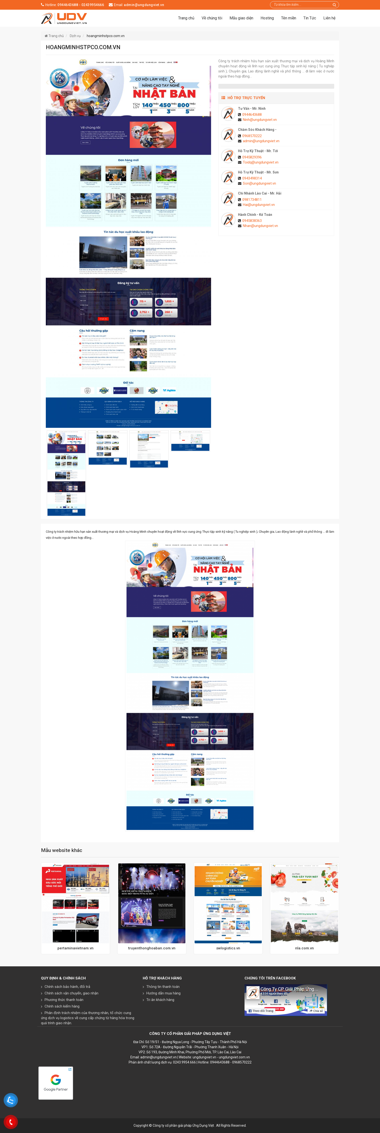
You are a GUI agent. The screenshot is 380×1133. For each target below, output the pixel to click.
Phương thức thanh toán (64, 1000)
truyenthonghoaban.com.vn (151, 948)
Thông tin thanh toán (163, 987)
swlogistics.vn (228, 948)
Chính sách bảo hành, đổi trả (67, 987)
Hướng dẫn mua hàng (163, 993)
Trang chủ (186, 18)
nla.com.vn (304, 948)
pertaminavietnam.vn (75, 948)
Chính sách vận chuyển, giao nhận (71, 993)
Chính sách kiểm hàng (62, 1006)
